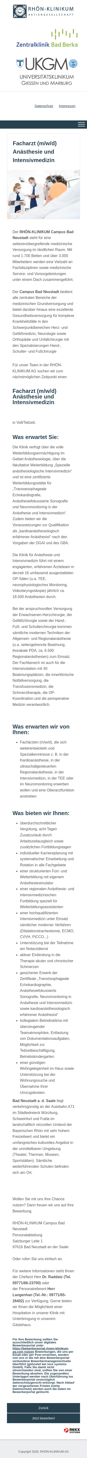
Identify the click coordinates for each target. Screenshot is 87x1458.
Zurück (43, 1408)
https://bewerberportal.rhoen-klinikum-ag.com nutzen (41, 1350)
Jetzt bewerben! (43, 1418)
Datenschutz (44, 106)
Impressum (67, 106)
